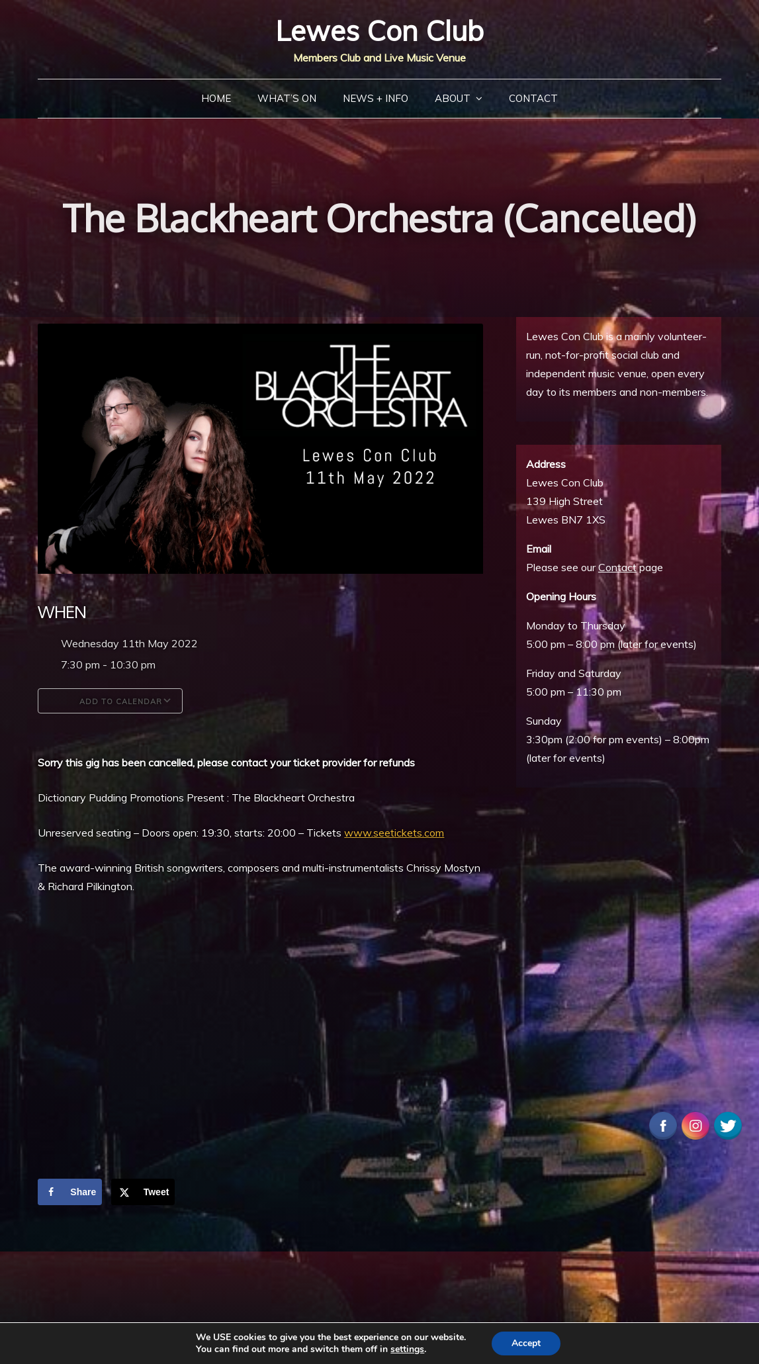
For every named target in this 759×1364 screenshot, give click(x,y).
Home (216, 98)
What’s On (286, 98)
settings (407, 1349)
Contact (533, 98)
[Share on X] (143, 1192)
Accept (526, 1343)
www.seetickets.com (394, 832)
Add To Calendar (110, 701)
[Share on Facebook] (70, 1192)
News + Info (375, 98)
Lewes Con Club (379, 30)
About (452, 98)
